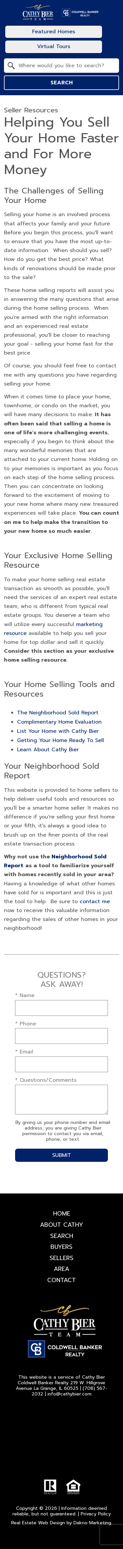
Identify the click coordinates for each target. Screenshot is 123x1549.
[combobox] (61, 65)
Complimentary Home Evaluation (59, 722)
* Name (24, 995)
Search (62, 83)
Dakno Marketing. (92, 1522)
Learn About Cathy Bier (48, 750)
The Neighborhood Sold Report (57, 713)
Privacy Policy (96, 1513)
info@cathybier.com (70, 1394)
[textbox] (65, 65)
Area (61, 1269)
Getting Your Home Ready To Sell (60, 740)
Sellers (61, 1258)
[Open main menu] (111, 39)
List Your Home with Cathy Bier (58, 731)
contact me (95, 901)
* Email (24, 1052)
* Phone (25, 1024)
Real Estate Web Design (38, 1522)
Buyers (61, 1246)
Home (61, 1213)
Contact (61, 1280)
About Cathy (61, 1224)
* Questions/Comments (45, 1080)
